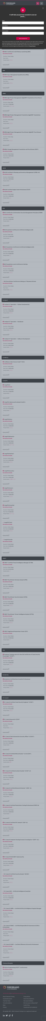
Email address (5, 25)
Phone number (5, 31)
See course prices (23, 38)
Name (3, 20)
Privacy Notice (32, 46)
